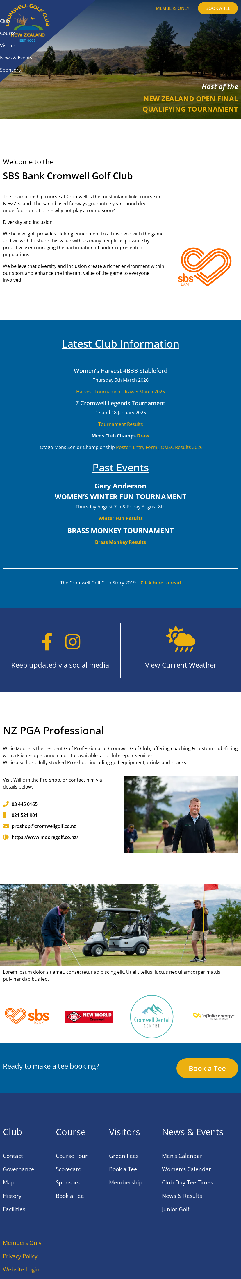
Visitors (8, 45)
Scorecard (69, 1169)
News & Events (16, 57)
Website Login (21, 1269)
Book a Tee (70, 1196)
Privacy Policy (20, 1256)
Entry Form (145, 447)
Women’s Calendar (186, 1169)
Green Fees (124, 1156)
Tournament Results (120, 424)
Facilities (14, 1209)
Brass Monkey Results (120, 542)
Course (8, 33)
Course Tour (72, 1156)
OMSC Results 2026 (182, 447)
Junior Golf (175, 1209)
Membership (125, 1182)
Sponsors (10, 70)
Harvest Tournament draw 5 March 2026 (120, 391)
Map (9, 1182)
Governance (18, 1169)
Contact (13, 1156)
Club (5, 21)
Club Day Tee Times (187, 1182)
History (12, 1196)
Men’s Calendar (182, 1156)
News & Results (182, 1196)
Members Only (22, 1243)
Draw (143, 436)
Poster (123, 447)
